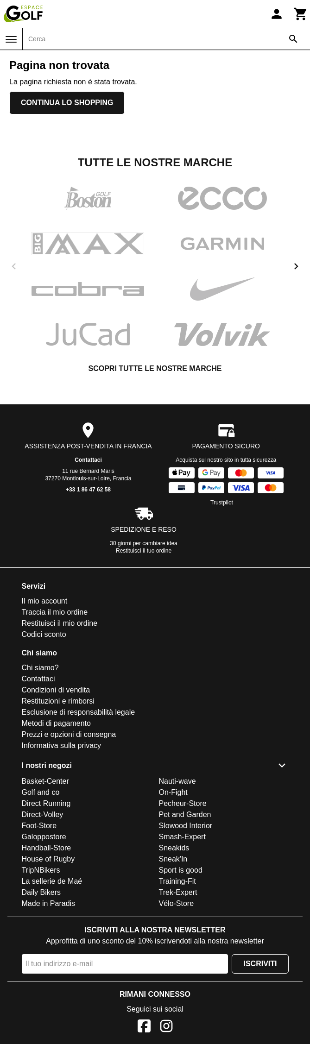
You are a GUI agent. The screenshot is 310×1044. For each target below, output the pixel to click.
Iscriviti (260, 964)
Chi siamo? (40, 668)
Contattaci (88, 460)
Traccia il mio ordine (55, 612)
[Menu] (11, 39)
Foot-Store (39, 826)
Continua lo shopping (67, 103)
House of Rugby (48, 859)
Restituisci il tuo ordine (143, 550)
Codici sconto (44, 634)
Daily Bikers (41, 892)
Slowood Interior (186, 826)
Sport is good (180, 870)
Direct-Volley (42, 814)
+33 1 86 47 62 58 (88, 489)
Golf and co (41, 792)
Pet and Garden (185, 814)
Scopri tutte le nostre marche (154, 368)
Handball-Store (46, 848)
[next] (296, 266)
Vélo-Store (176, 903)
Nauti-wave (177, 781)
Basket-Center (45, 781)
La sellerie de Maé (52, 881)
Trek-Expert (178, 892)
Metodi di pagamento (56, 723)
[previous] (13, 266)
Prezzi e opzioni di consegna (69, 734)
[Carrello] (300, 13)
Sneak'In (173, 859)
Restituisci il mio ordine (60, 623)
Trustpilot (221, 502)
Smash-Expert (182, 837)
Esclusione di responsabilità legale (78, 712)
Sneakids (174, 848)
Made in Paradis (49, 903)
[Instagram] (166, 1028)
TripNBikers (41, 870)
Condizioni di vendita (56, 690)
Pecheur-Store (183, 803)
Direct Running (46, 803)
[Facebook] (144, 1028)
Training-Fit (177, 881)
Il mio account (45, 601)
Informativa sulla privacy (61, 745)
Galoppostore (44, 837)
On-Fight (173, 792)
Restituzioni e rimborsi (58, 701)
